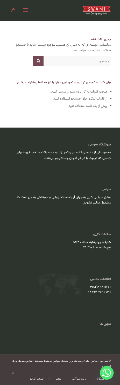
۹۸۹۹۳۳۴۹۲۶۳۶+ (98, 292)
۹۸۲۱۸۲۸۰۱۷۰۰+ (100, 287)
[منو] (26, 10)
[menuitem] (26, 10)
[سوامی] (70, 10)
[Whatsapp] (106, 373)
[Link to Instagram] (13, 373)
